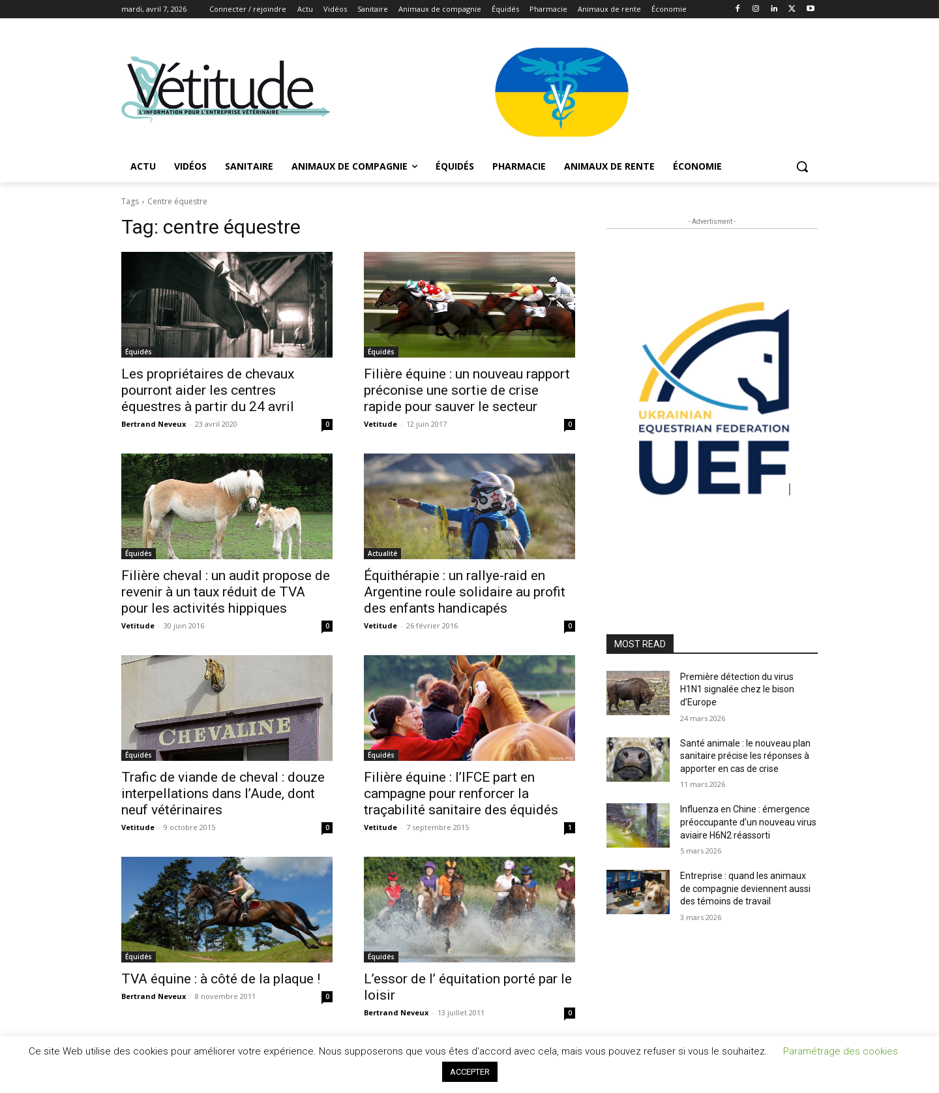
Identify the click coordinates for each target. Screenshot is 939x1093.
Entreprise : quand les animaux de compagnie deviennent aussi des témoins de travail (745, 888)
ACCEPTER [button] (470, 1072)
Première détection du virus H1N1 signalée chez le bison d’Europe (737, 689)
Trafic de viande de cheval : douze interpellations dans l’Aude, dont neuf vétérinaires (223, 793)
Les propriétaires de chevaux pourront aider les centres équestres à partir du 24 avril (207, 390)
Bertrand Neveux (153, 424)
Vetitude (380, 424)
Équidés (138, 351)
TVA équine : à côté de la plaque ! (220, 979)
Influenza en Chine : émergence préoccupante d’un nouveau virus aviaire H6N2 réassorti (748, 822)
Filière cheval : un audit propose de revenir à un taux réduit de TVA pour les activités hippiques (225, 592)
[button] (802, 166)
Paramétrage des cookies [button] (840, 1051)
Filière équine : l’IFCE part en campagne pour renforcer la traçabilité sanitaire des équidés (461, 793)
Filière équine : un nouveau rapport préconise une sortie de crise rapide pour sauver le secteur (467, 390)
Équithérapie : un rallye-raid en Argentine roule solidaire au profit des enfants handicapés (464, 592)
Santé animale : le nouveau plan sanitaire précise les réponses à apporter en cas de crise (745, 756)
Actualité (382, 553)
